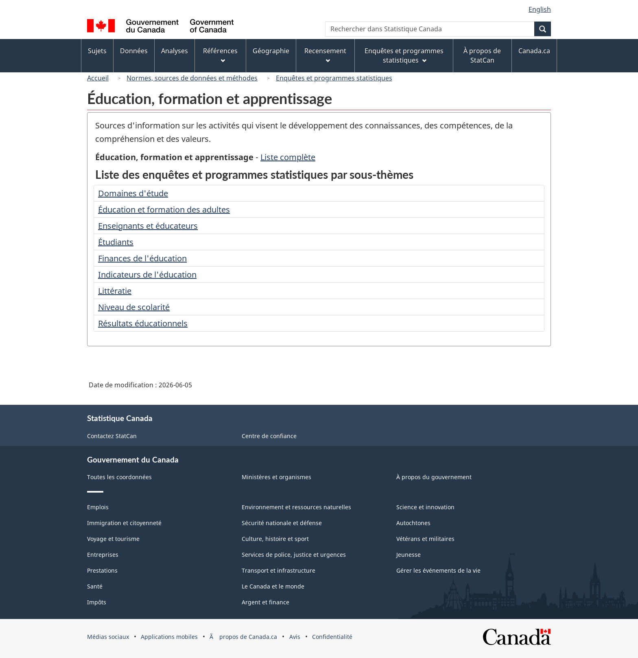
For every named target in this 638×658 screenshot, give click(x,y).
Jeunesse (408, 554)
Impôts (96, 602)
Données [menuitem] (134, 50)
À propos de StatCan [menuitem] (482, 55)
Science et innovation (425, 507)
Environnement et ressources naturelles (296, 507)
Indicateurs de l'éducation (147, 274)
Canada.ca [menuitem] (534, 50)
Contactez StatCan (112, 436)
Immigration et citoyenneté (124, 523)
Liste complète (287, 157)
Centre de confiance (269, 436)
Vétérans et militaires (425, 539)
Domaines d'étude (133, 193)
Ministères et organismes (276, 477)
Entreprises (102, 554)
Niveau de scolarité (134, 307)
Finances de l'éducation (142, 258)
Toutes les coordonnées (119, 477)
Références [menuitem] (220, 54)
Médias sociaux (108, 637)
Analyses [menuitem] (174, 50)
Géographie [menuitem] (271, 50)
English (540, 9)
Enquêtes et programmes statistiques (334, 78)
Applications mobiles (169, 637)
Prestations (102, 570)
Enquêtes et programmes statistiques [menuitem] (404, 55)
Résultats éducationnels (143, 323)
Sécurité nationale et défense (282, 523)
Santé (95, 586)
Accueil (98, 78)
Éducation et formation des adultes (164, 209)
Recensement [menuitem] (325, 54)
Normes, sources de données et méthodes (192, 78)
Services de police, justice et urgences (294, 554)
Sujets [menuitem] (97, 50)
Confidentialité (332, 637)
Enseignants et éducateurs (148, 225)
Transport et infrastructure (278, 570)
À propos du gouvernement (434, 477)
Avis (294, 637)
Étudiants (115, 242)
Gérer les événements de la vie (438, 570)
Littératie (114, 290)
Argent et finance (265, 602)
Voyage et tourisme (113, 539)
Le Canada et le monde (273, 586)
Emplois (98, 507)
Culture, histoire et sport (275, 539)
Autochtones (413, 523)
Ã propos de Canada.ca (243, 637)
